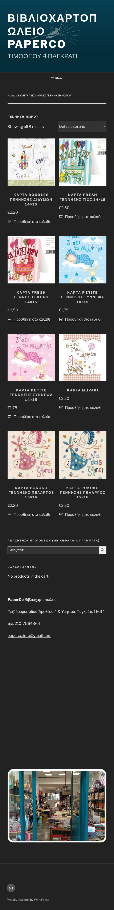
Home (12, 95)
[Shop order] (82, 126)
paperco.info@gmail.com (29, 635)
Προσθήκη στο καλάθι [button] (32, 221)
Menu (57, 78)
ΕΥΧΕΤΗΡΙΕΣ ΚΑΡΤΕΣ (32, 95)
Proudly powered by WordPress (28, 899)
